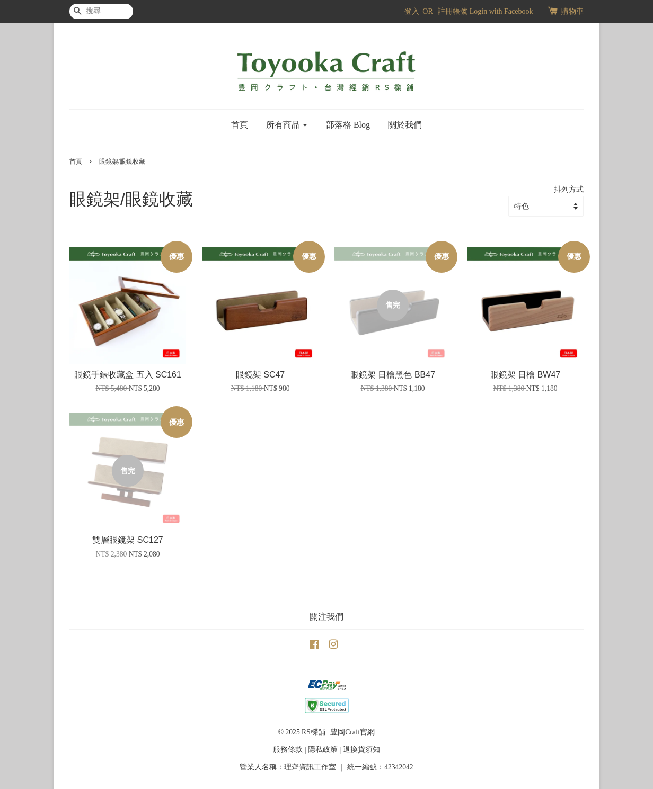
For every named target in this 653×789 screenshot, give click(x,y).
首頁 (239, 124)
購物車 (572, 11)
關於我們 (405, 124)
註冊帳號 (452, 11)
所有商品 (287, 124)
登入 (411, 11)
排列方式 (569, 189)
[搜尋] (101, 11)
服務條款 (288, 750)
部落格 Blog (348, 124)
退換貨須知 (361, 750)
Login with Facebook (501, 11)
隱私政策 (323, 750)
